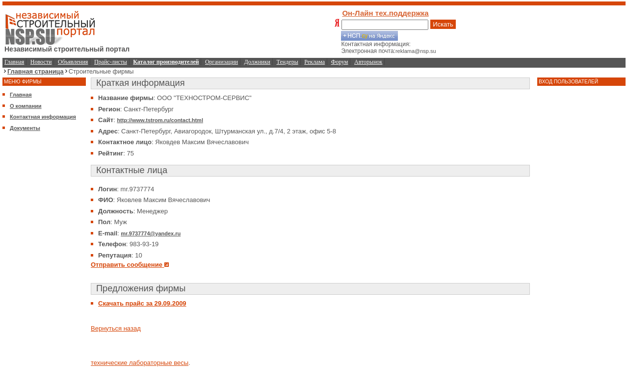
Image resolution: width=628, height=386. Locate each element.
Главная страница (35, 71)
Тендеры (287, 61)
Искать (443, 24)
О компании (26, 106)
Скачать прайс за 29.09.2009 (142, 303)
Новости (41, 61)
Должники (257, 61)
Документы (25, 128)
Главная (14, 61)
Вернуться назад (116, 328)
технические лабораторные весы (139, 362)
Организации (221, 61)
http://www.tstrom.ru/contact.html (160, 120)
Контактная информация (43, 117)
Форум (339, 61)
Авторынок (368, 61)
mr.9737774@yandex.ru (151, 233)
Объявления (73, 61)
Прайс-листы (110, 61)
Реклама (314, 61)
